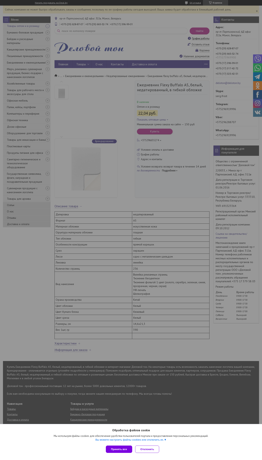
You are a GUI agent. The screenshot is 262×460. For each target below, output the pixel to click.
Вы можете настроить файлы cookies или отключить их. (129, 440)
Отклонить (148, 449)
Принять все (119, 449)
